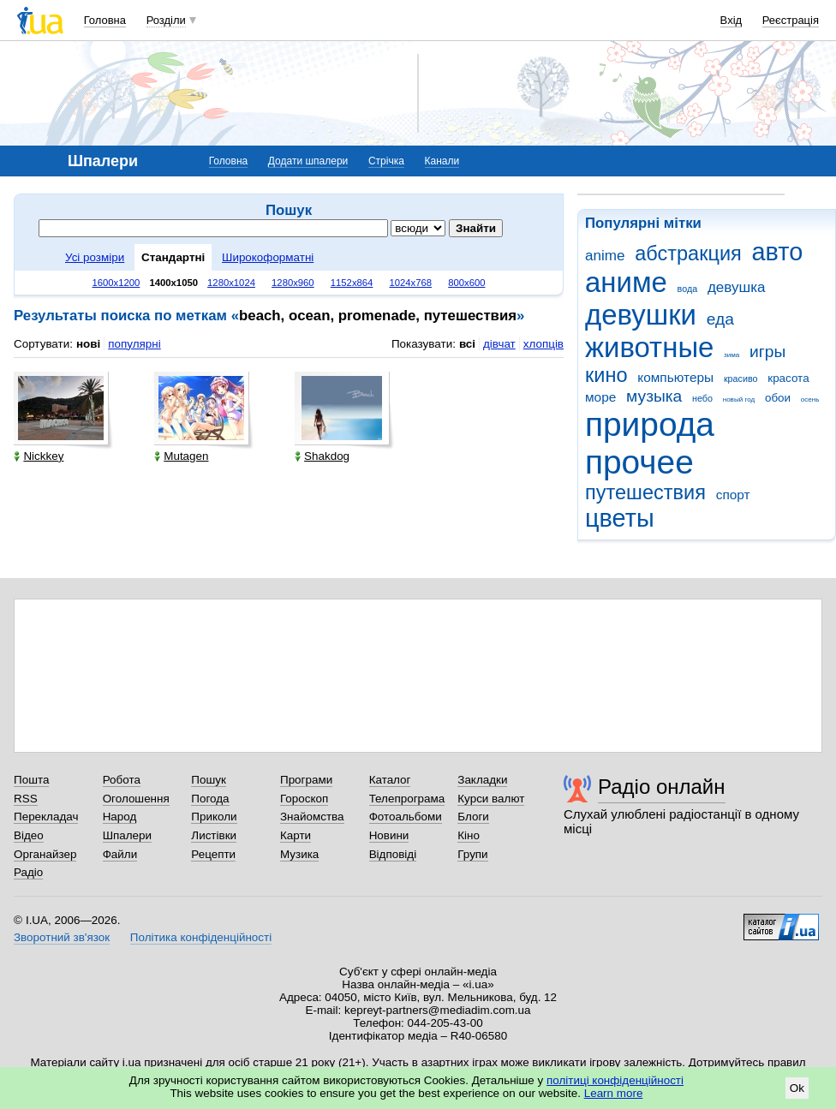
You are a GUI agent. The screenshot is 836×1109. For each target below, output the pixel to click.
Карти (295, 835)
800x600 (466, 282)
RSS (26, 798)
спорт (733, 494)
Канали (442, 161)
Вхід (731, 20)
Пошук (208, 779)
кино (606, 375)
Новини (389, 835)
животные (649, 347)
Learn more (613, 1093)
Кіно (468, 835)
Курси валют (490, 798)
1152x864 (352, 282)
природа (649, 424)
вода (688, 288)
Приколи (213, 816)
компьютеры (675, 377)
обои (778, 397)
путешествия (645, 492)
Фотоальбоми (405, 816)
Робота (121, 779)
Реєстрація (790, 20)
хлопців (543, 343)
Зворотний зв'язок (62, 937)
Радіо (28, 872)
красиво (741, 378)
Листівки (213, 835)
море (600, 397)
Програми (306, 779)
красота (788, 378)
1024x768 (410, 282)
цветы (619, 518)
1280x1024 (231, 282)
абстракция (688, 253)
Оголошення (136, 798)
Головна (105, 20)
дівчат (499, 343)
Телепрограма (407, 798)
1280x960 (293, 282)
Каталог (390, 779)
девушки (640, 315)
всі (467, 343)
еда (720, 319)
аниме (626, 282)
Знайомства (312, 816)
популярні (134, 343)
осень (810, 399)
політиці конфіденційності (615, 1080)
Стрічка (386, 161)
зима (731, 355)
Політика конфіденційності (201, 937)
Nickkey (38, 456)
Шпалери (127, 835)
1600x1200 (116, 282)
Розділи (166, 20)
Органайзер (45, 854)
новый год (739, 399)
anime (604, 255)
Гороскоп (304, 798)
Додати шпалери (308, 161)
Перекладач (46, 816)
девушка (737, 287)
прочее (639, 462)
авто (777, 251)
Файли (120, 854)
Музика (299, 854)
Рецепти (213, 854)
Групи (472, 854)
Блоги (473, 816)
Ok (797, 1088)
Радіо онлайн (662, 786)
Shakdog (322, 456)
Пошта (31, 779)
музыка (654, 396)
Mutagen (181, 456)
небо (702, 398)
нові (88, 343)
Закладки (482, 779)
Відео (29, 835)
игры (767, 352)
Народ (120, 816)
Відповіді (393, 854)
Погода (210, 798)
